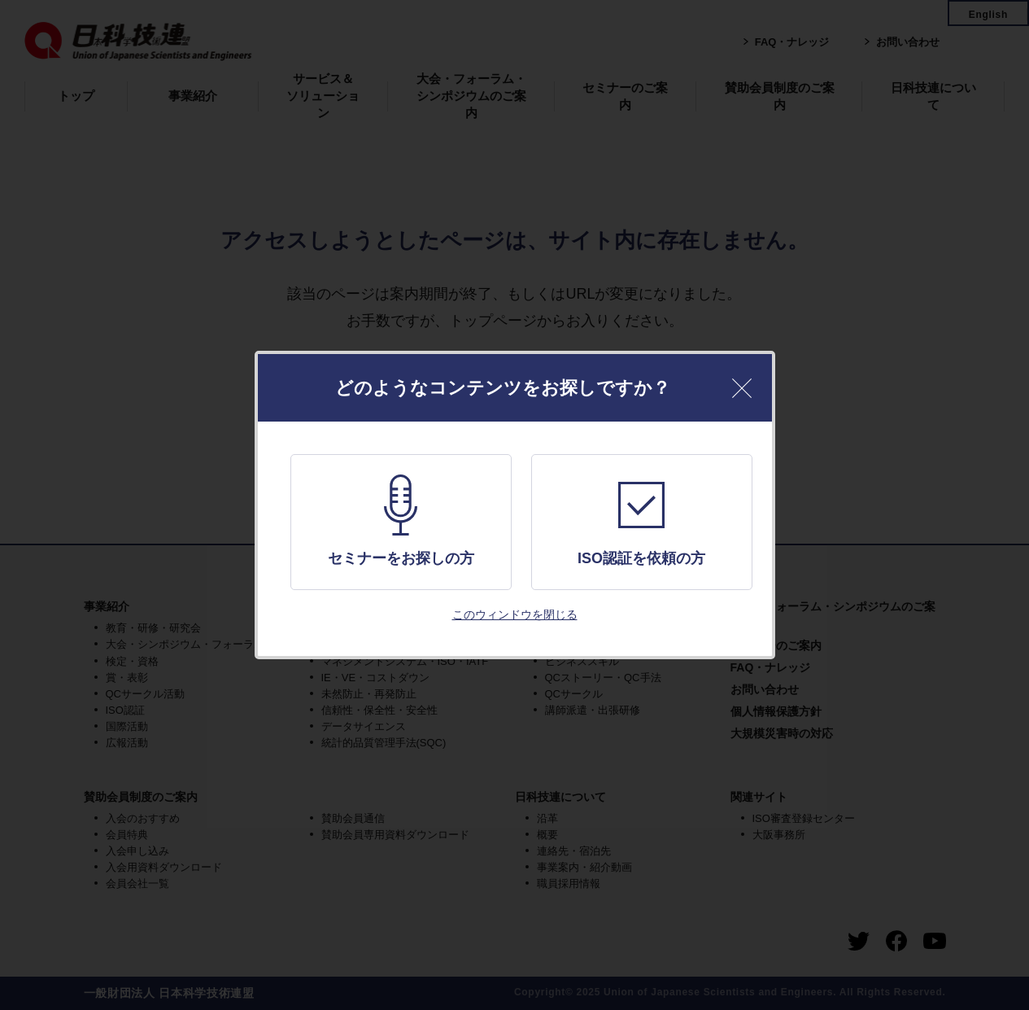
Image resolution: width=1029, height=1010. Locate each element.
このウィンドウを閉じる (515, 614)
